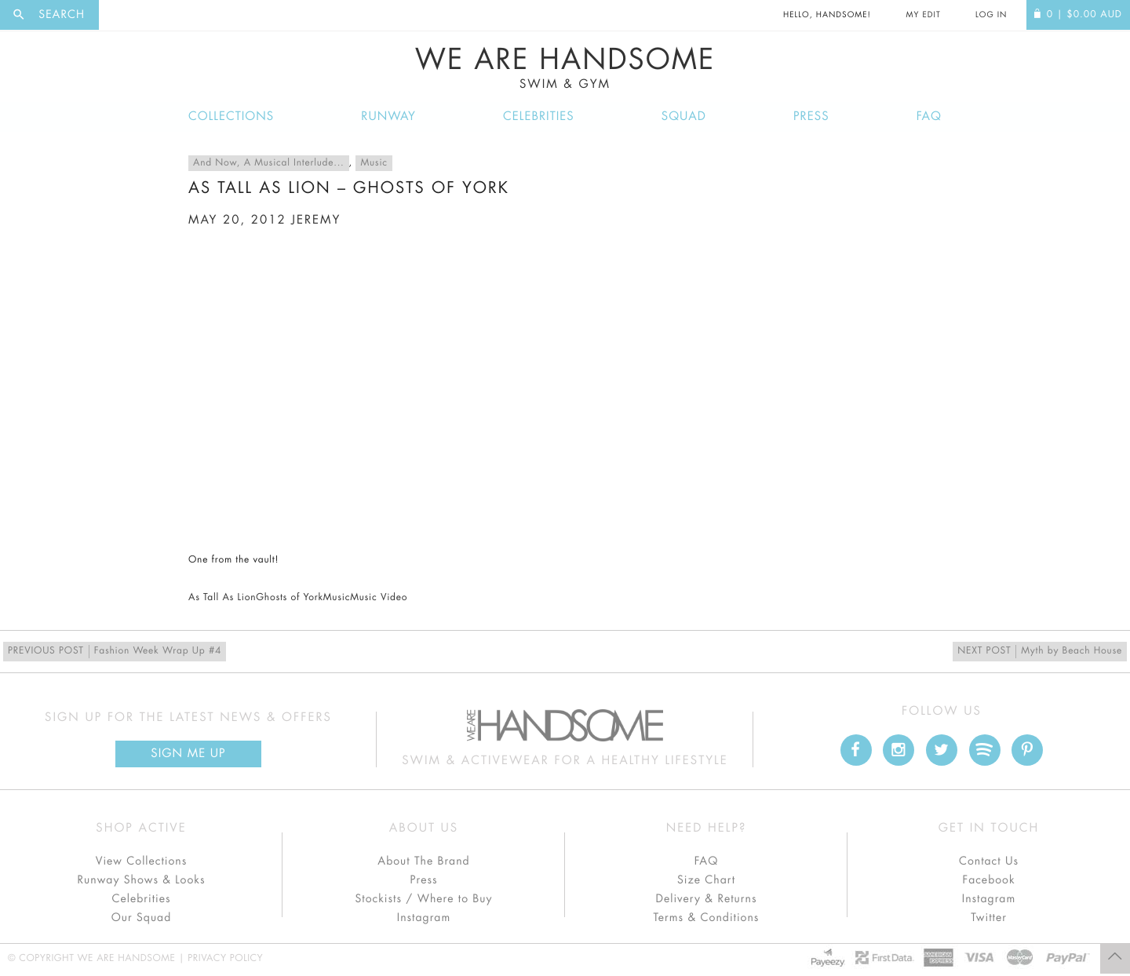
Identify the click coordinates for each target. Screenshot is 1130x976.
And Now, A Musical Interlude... (268, 163)
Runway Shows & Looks (142, 880)
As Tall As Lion (222, 598)
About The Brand (423, 861)
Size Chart (706, 880)
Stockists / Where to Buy (424, 899)
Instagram (423, 917)
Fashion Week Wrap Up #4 (114, 651)
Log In (991, 15)
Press (811, 116)
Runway (388, 116)
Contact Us (989, 861)
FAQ (929, 116)
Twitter (989, 917)
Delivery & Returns (705, 899)
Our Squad (141, 917)
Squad (684, 116)
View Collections (142, 861)
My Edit (923, 15)
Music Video (378, 598)
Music (373, 163)
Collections (231, 116)
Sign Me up (188, 753)
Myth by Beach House (1039, 651)
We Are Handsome (565, 68)
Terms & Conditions (707, 917)
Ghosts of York (289, 598)
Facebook (988, 880)
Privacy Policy (225, 958)
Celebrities (538, 116)
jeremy (316, 220)
